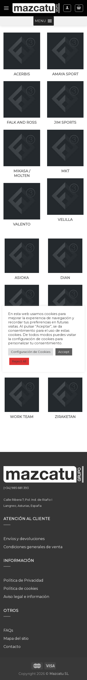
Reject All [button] (19, 361)
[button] (40, 21)
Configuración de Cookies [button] (30, 352)
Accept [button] (63, 352)
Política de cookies (20, 588)
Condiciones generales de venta (32, 547)
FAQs (8, 630)
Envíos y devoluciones (24, 539)
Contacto (12, 646)
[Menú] (6, 8)
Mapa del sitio (16, 638)
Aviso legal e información (26, 596)
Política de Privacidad (23, 580)
